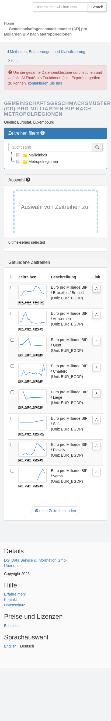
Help (13, 61)
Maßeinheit (31, 155)
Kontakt (10, 599)
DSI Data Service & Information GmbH (36, 560)
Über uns (11, 565)
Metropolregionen (36, 161)
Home (9, 23)
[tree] (55, 158)
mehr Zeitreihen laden (55, 510)
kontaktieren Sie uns (45, 83)
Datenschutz (14, 604)
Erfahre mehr (15, 594)
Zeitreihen (27, 277)
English (10, 645)
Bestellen (12, 625)
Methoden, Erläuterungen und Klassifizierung (46, 52)
